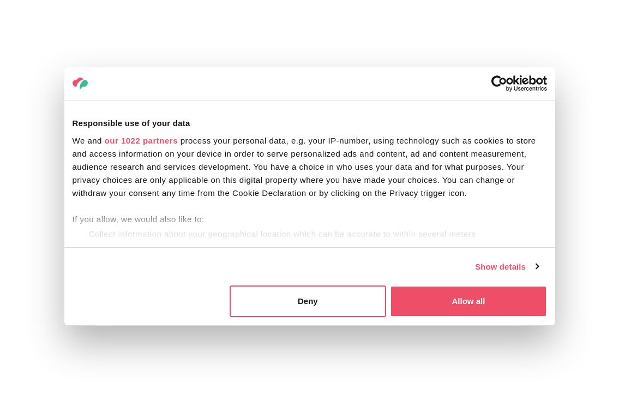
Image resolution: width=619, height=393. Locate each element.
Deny (308, 301)
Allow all (468, 301)
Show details (500, 266)
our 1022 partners (141, 140)
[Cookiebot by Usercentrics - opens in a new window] (499, 83)
